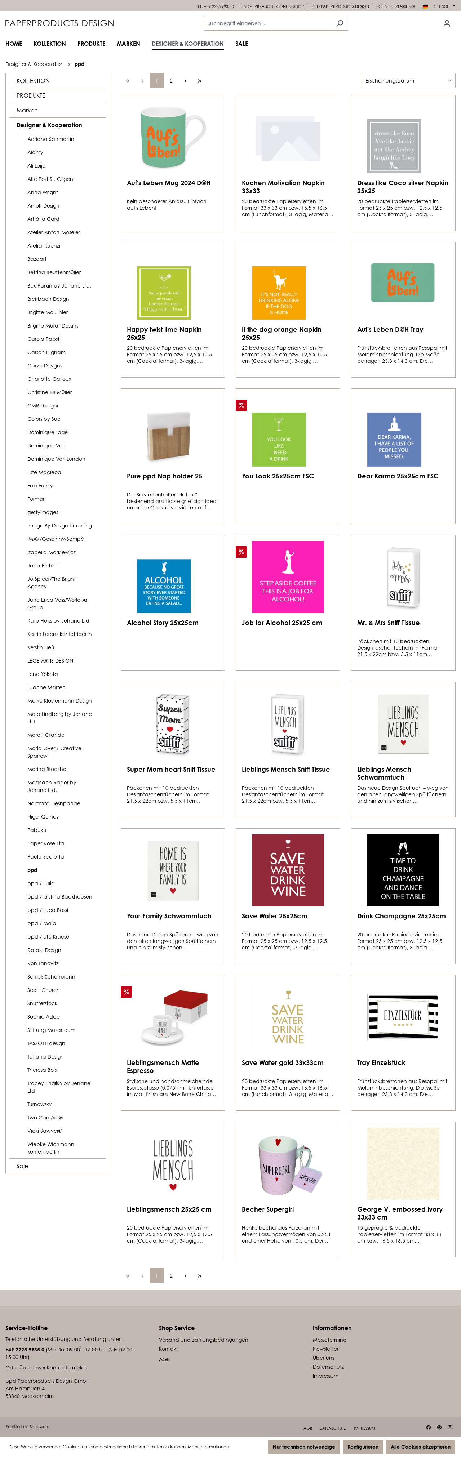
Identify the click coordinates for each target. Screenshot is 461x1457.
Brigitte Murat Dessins (52, 325)
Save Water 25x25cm (274, 916)
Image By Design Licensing (59, 525)
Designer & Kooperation (49, 125)
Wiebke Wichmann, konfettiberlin (51, 1148)
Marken (27, 110)
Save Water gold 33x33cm (283, 1062)
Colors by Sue (44, 419)
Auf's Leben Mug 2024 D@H (168, 183)
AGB (164, 1359)
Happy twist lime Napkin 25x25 (164, 333)
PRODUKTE (31, 95)
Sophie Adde (43, 1016)
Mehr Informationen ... (210, 1446)
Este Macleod (44, 472)
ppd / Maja (41, 923)
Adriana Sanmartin (50, 139)
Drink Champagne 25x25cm (401, 916)
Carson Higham (46, 352)
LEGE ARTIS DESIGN (50, 661)
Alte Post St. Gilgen (50, 179)
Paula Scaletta (45, 857)
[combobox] (268, 23)
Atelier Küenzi (43, 245)
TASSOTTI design (46, 1043)
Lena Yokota (42, 674)
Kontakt (168, 1349)
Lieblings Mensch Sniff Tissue (286, 769)
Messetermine (329, 1340)
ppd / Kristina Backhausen (59, 897)
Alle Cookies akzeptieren (421, 1447)
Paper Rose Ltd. (46, 843)
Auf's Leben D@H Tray (390, 329)
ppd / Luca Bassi (47, 910)
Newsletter (325, 1349)
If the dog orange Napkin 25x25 (282, 333)
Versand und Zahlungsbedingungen (203, 1340)
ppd (32, 870)
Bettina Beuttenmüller (54, 272)
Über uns (323, 1358)
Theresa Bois (42, 1070)
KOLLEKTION (33, 80)
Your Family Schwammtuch (169, 916)
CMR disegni (42, 405)
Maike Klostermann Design (59, 701)
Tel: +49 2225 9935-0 (215, 6)
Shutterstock (42, 1003)
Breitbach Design (48, 299)
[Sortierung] (409, 80)
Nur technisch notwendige (304, 1447)
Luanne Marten (46, 687)
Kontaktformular (66, 1367)
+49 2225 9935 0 (24, 1349)
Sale (22, 1165)
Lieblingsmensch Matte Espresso (163, 1066)
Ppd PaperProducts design (340, 6)
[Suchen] (339, 23)
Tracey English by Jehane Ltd (58, 1087)
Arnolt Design (43, 205)
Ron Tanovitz (42, 963)
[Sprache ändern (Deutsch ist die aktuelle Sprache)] (439, 6)
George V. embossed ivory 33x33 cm (400, 1213)
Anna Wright (42, 192)
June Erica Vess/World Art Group (58, 603)
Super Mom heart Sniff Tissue (171, 769)
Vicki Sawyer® (44, 1131)
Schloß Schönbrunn (51, 976)
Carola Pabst (43, 339)
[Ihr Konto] (447, 23)
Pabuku (36, 830)
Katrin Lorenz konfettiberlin (59, 634)
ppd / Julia (41, 883)
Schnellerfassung (396, 6)
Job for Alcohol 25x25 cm (282, 623)
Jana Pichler (42, 565)
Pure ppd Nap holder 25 (164, 476)
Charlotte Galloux (49, 379)
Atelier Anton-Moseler (53, 232)
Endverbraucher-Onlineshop (272, 6)
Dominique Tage (47, 432)
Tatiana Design (45, 1056)
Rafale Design (44, 950)
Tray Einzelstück (381, 1062)
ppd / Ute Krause (48, 937)
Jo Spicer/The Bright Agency (51, 582)
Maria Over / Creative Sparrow (54, 752)
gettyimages (42, 512)
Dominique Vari (46, 445)
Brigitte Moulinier (47, 312)
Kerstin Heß (40, 647)
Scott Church (43, 990)
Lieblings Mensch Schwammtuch (384, 773)
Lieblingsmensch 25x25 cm (169, 1209)
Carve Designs (44, 365)
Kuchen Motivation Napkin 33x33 (283, 187)
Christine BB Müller (49, 392)
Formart (36, 499)
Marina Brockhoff (48, 769)
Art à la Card (43, 219)
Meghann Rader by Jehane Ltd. (51, 786)
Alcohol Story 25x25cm (163, 623)
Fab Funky (40, 485)
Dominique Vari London (56, 459)
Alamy (35, 152)
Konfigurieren (362, 1447)
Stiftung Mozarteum (51, 1030)
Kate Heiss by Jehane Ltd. (59, 621)
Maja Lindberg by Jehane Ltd (59, 718)
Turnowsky (39, 1104)
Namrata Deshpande (53, 803)
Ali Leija (36, 165)
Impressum (325, 1376)
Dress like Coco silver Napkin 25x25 (402, 187)
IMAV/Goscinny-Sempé (55, 539)
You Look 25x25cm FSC (278, 476)
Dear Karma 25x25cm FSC (398, 476)
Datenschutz (328, 1367)
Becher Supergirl (268, 1209)
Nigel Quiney (43, 817)
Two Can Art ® (45, 1117)
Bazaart (36, 259)
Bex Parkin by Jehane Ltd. (59, 285)
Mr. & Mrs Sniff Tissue (388, 623)
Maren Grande (46, 735)
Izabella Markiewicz (51, 552)
